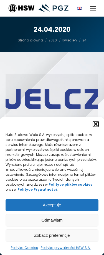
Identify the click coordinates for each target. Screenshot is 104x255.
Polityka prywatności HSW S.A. (66, 247)
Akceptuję (52, 205)
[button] (95, 124)
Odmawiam (52, 220)
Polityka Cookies (24, 247)
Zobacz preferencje (52, 235)
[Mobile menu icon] (92, 8)
